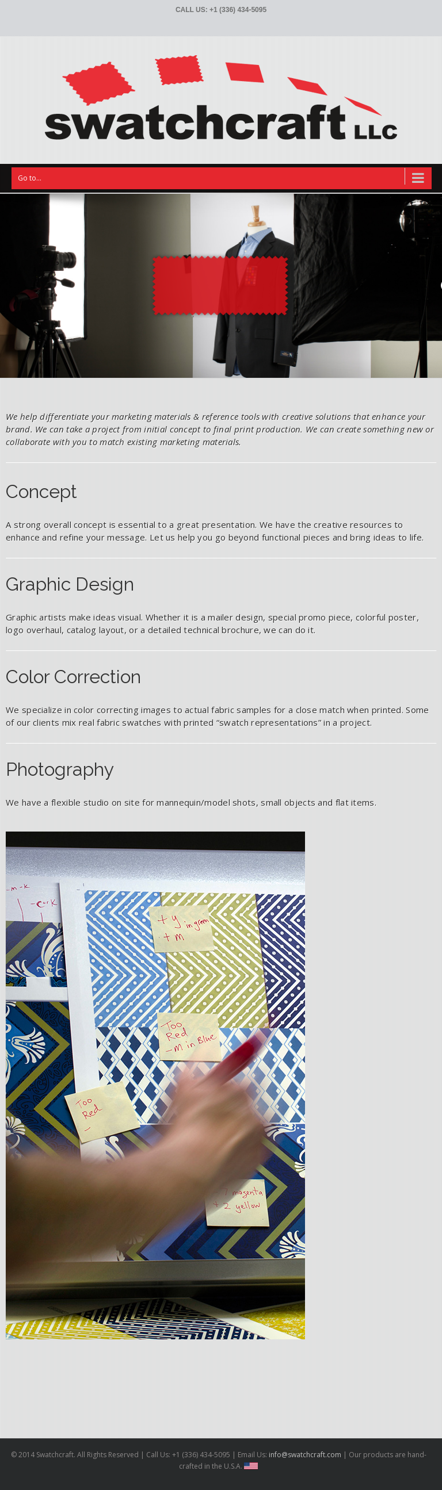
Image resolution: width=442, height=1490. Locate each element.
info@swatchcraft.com (304, 1455)
